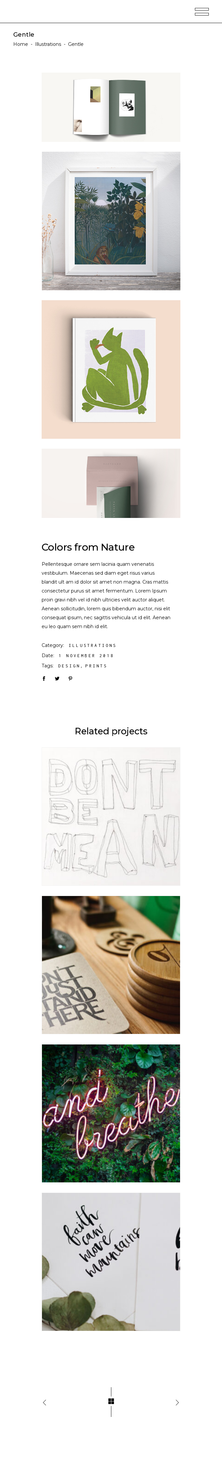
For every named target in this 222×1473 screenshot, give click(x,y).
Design (69, 665)
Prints (96, 665)
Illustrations (48, 44)
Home (20, 44)
